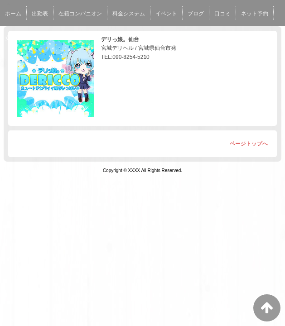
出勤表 (40, 13)
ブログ (196, 13)
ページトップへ (249, 143)
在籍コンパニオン (80, 13)
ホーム (13, 13)
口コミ (222, 13)
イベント (166, 13)
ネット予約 (254, 13)
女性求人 (16, 38)
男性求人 (48, 38)
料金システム (128, 13)
